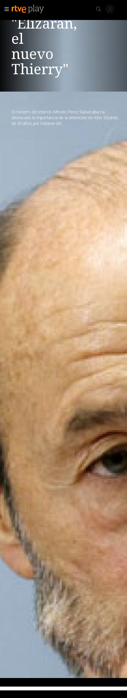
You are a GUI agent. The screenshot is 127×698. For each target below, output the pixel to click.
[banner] (31, 9)
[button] (5, 9)
